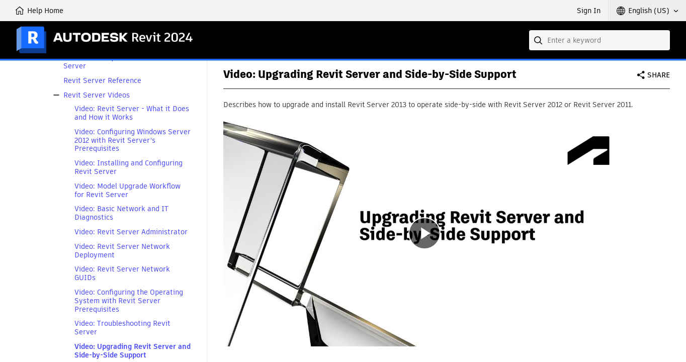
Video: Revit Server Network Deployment (122, 250)
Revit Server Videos (96, 95)
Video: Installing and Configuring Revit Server (128, 167)
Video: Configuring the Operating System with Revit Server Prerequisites (128, 300)
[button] (647, 10)
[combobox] (599, 40)
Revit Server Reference (102, 80)
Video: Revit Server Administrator (131, 232)
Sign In (589, 11)
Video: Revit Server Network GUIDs (122, 273)
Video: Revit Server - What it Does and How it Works (131, 113)
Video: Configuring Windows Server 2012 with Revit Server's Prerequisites (132, 140)
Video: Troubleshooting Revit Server (122, 327)
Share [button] (658, 75)
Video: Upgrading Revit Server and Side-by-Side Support (132, 350)
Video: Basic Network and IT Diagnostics (121, 213)
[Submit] (539, 40)
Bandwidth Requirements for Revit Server (120, 61)
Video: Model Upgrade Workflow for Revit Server (127, 190)
